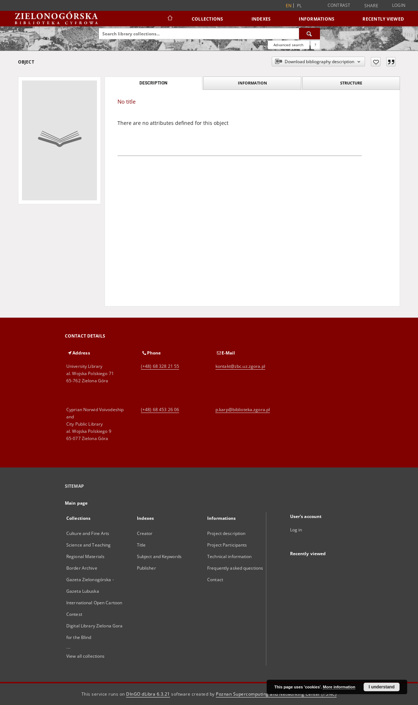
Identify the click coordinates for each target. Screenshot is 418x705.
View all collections (85, 656)
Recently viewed (383, 19)
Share (371, 6)
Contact (215, 579)
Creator (145, 533)
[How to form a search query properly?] (315, 44)
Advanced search (288, 44)
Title (141, 545)
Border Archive (81, 568)
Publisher (146, 568)
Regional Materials (85, 556)
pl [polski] (299, 5)
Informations (316, 19)
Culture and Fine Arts (88, 533)
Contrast (339, 5)
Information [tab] (252, 83)
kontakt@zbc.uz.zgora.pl (240, 366)
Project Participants (227, 545)
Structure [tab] (351, 83)
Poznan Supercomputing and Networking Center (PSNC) (276, 694)
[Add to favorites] (376, 61)
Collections (207, 19)
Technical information (229, 556)
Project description (226, 533)
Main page (76, 503)
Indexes (261, 19)
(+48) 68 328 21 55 (160, 366)
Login (398, 5)
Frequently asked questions (235, 568)
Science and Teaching (88, 545)
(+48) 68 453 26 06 (160, 409)
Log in (296, 530)
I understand (382, 686)
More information (339, 687)
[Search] (309, 33)
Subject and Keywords (159, 556)
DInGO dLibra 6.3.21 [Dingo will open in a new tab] (148, 694)
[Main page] (169, 19)
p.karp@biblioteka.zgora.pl (242, 409)
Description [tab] (153, 83)
